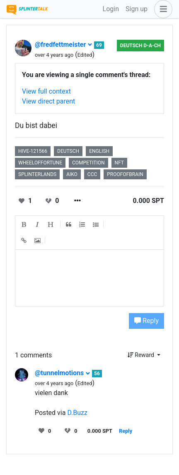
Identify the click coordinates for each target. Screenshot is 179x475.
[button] (161, 9)
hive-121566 (32, 151)
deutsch (68, 151)
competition (88, 163)
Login (111, 9)
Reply (146, 321)
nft (119, 163)
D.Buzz (77, 413)
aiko (71, 174)
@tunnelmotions (62, 373)
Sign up (137, 9)
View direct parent (48, 101)
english (99, 151)
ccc (92, 174)
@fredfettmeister (63, 44)
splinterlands (37, 174)
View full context (46, 91)
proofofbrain (125, 174)
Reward (142, 355)
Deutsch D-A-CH (140, 45)
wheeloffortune (40, 163)
